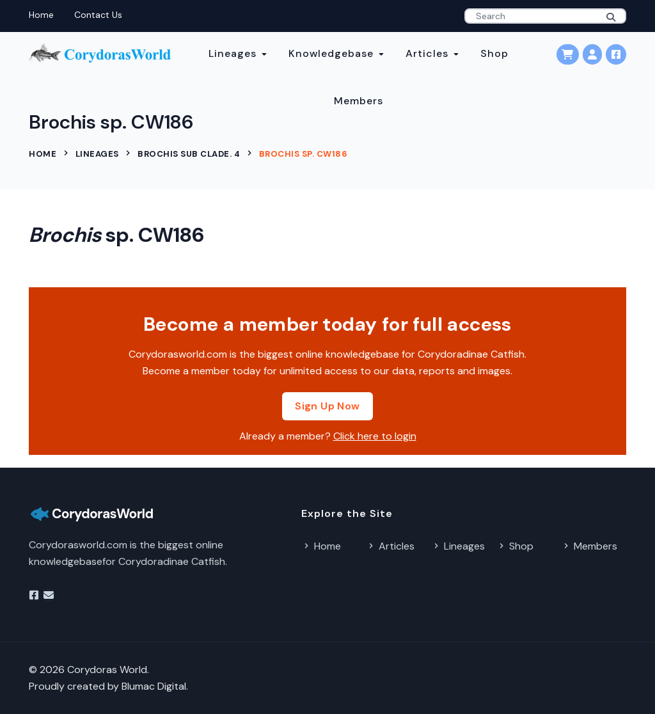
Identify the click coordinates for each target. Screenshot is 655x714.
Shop (494, 53)
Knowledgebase (331, 53)
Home (41, 14)
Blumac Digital (154, 686)
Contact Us (98, 14)
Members (358, 100)
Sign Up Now (327, 406)
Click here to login (374, 436)
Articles (427, 53)
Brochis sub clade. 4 (189, 153)
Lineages (232, 53)
